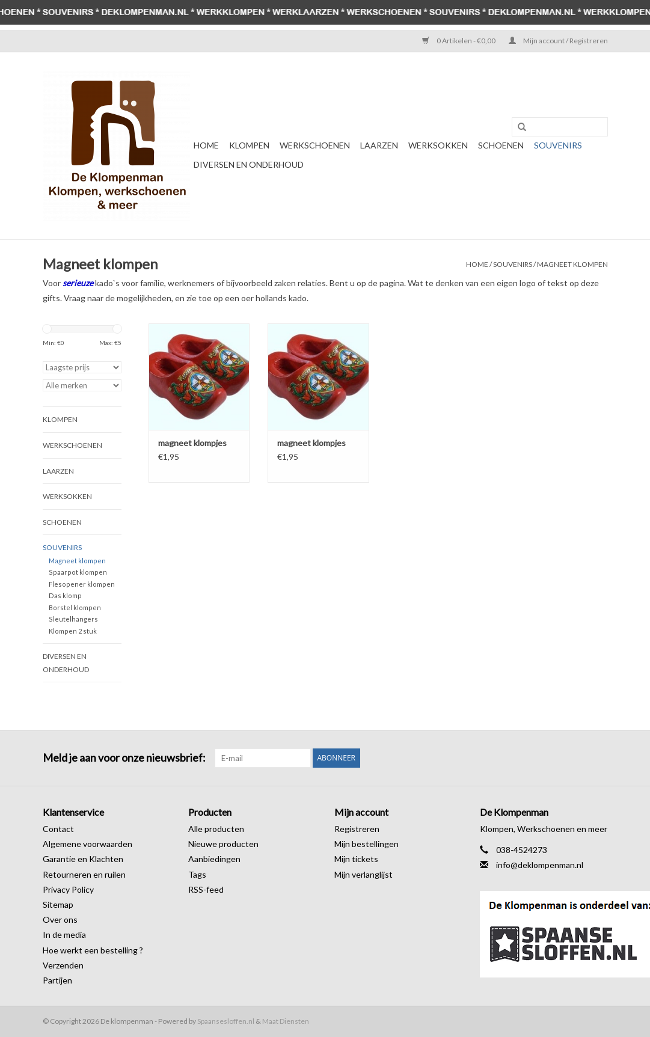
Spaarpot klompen (78, 572)
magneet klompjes (192, 443)
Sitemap (58, 904)
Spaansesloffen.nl (225, 1021)
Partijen (57, 980)
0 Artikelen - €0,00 (459, 40)
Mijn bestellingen (366, 844)
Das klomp (65, 595)
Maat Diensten (285, 1021)
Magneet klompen (572, 264)
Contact (58, 829)
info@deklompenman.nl (539, 865)
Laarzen (379, 145)
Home (206, 145)
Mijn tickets (356, 859)
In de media (64, 934)
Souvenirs (558, 145)
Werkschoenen (315, 145)
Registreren (356, 829)
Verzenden (63, 965)
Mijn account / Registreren (558, 40)
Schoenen (501, 145)
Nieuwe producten (223, 844)
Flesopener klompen (82, 584)
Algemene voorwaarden (87, 844)
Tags (197, 874)
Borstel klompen (75, 607)
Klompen (249, 145)
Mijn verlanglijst (363, 874)
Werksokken (438, 145)
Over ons (60, 919)
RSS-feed (206, 889)
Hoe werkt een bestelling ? (93, 950)
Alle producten (216, 829)
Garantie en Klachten (83, 859)
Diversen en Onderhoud (249, 164)
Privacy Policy (68, 889)
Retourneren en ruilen (84, 874)
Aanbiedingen (214, 859)
